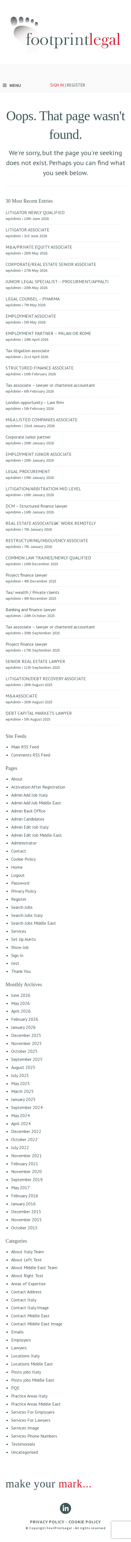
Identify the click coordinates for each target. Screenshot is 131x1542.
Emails (17, 1332)
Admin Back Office (28, 811)
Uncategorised (24, 1452)
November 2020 (26, 1171)
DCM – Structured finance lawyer (36, 506)
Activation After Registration (38, 787)
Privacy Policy (23, 891)
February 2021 (24, 1163)
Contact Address (26, 1291)
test (15, 963)
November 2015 (26, 1219)
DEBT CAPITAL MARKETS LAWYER (39, 713)
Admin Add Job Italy (29, 795)
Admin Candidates (27, 819)
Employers (21, 1340)
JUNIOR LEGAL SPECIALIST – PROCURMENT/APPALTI (57, 281)
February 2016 (24, 1195)
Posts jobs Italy (26, 1372)
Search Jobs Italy (27, 915)
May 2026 (20, 1003)
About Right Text (27, 1275)
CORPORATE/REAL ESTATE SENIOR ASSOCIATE (51, 264)
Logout (18, 875)
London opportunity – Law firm (35, 402)
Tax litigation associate (27, 350)
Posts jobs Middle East (32, 1380)
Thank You (21, 971)
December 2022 (26, 1131)
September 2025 (27, 1059)
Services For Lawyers (30, 1420)
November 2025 (26, 1043)
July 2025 (20, 1075)
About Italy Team (27, 1251)
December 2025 (26, 1035)
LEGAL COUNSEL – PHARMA (33, 299)
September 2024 (27, 1107)
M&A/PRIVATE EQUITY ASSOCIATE (39, 247)
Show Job (20, 947)
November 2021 (26, 1155)
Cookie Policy (23, 859)
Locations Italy (25, 1356)
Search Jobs (22, 907)
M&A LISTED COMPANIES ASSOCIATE (41, 419)
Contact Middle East (30, 1315)
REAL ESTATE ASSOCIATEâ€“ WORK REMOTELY (51, 523)
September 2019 (27, 1179)
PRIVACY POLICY (47, 1521)
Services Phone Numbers (34, 1436)
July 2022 (20, 1147)
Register (18, 899)
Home (17, 867)
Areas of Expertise (28, 1283)
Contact (18, 851)
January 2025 (23, 1099)
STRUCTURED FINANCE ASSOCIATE (40, 368)
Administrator (24, 843)
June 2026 (20, 995)
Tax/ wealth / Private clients (32, 592)
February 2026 (24, 1019)
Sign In (17, 955)
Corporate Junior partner (28, 437)
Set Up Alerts (23, 939)
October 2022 (24, 1139)
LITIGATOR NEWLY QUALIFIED (35, 212)
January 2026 (23, 1027)
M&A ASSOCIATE (21, 696)
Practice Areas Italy (29, 1396)
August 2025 (23, 1067)
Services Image (25, 1428)
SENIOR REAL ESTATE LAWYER (35, 661)
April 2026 (21, 1011)
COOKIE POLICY (85, 1521)
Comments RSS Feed (30, 755)
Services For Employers (33, 1412)
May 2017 (20, 1187)
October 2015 (24, 1227)
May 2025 (20, 1083)
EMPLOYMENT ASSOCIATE (31, 316)
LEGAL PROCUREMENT (28, 471)
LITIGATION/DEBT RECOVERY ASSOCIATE (46, 678)
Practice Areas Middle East (36, 1404)
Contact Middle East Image (36, 1323)
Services (18, 931)
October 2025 (24, 1051)
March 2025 (22, 1091)
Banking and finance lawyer (31, 609)
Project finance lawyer (26, 575)
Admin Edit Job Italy (29, 827)
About (17, 779)
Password (20, 883)
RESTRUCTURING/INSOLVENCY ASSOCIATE (47, 540)
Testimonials (23, 1444)
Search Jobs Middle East (33, 923)
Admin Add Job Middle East (36, 803)
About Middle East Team (34, 1267)
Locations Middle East (32, 1364)
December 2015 (26, 1211)
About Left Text (26, 1259)
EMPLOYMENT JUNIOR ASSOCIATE (39, 454)
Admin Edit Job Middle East (36, 835)
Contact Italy (23, 1300)
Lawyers (19, 1347)
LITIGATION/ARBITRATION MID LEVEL (43, 488)
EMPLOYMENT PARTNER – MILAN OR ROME (48, 333)
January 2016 (23, 1203)
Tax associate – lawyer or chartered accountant (50, 385)
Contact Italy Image (30, 1307)
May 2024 (20, 1115)
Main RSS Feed (25, 747)
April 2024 (21, 1123)
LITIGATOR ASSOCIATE (27, 229)
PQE (15, 1388)
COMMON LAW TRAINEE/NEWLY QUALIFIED (48, 557)
